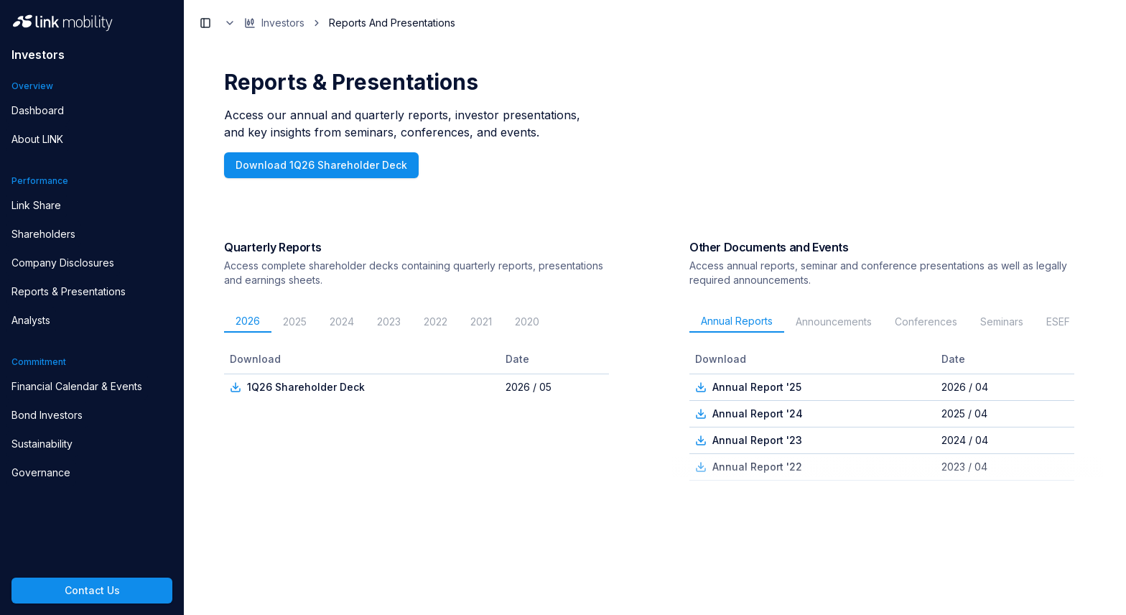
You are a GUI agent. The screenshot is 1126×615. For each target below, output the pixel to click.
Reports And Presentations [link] (392, 23)
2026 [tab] (248, 321)
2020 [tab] (527, 321)
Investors (264, 23)
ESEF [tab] (1058, 321)
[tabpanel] (422, 414)
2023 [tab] (389, 321)
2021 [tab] (481, 321)
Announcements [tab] (834, 321)
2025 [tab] (295, 321)
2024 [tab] (342, 321)
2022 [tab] (435, 321)
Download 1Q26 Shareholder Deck (321, 165)
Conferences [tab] (926, 321)
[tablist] (422, 322)
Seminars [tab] (1001, 321)
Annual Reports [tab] (737, 321)
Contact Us (92, 590)
